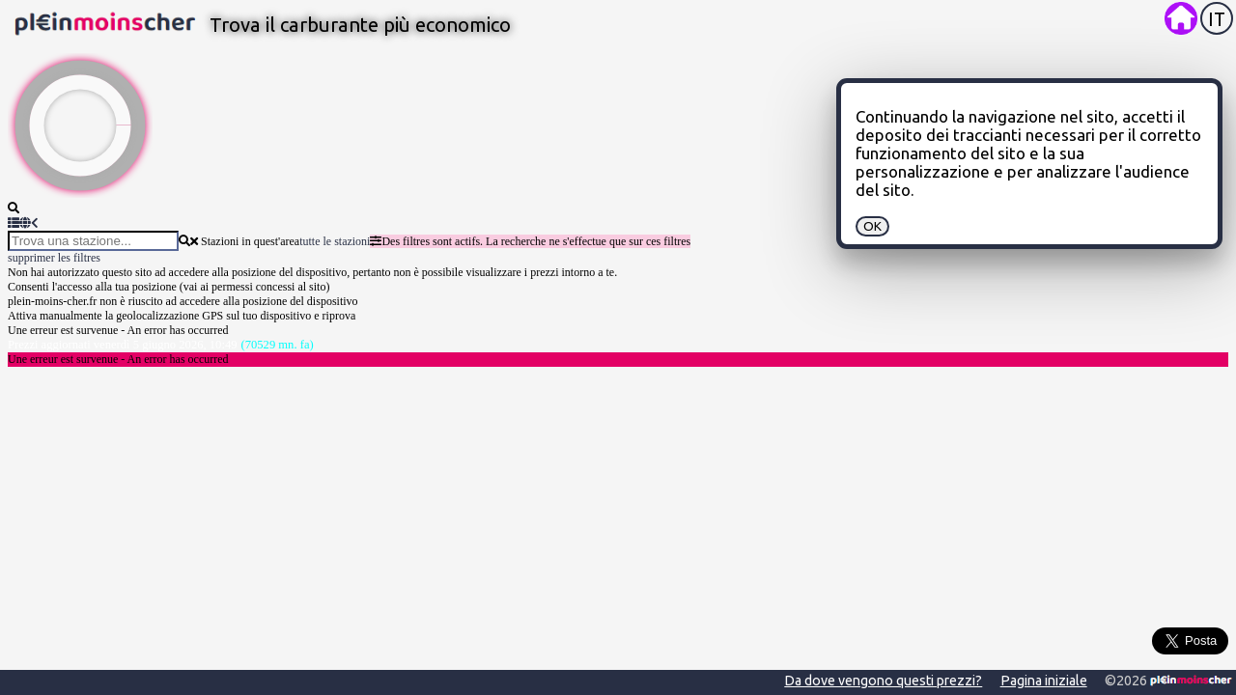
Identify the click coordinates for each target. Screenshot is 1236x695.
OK (872, 226)
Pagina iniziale (1043, 680)
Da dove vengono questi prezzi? (883, 680)
